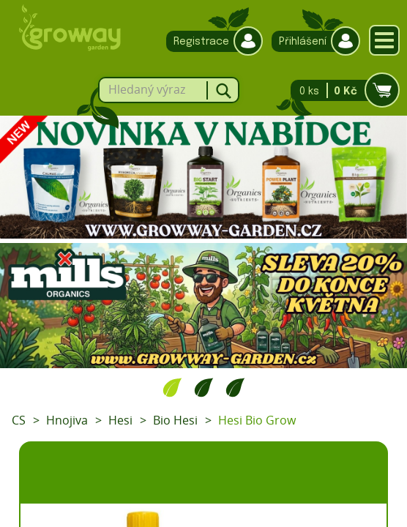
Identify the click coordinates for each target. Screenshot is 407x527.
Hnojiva (67, 420)
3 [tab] (235, 387)
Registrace (210, 41)
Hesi (120, 420)
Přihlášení (312, 41)
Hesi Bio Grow (257, 420)
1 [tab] (172, 387)
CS (19, 420)
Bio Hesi (175, 420)
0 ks (340, 90)
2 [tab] (204, 387)
